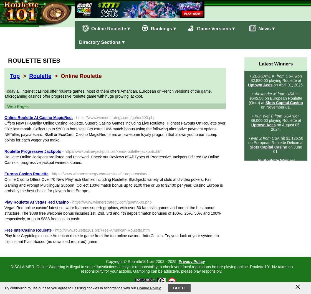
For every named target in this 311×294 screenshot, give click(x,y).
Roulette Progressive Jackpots (32, 151)
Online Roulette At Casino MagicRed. (38, 117)
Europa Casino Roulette (26, 174)
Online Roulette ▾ (106, 28)
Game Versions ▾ (211, 28)
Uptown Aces (260, 85)
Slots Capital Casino (284, 103)
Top (15, 76)
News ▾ (259, 28)
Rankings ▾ (158, 28)
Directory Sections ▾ (102, 42)
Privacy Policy (192, 261)
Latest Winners (276, 64)
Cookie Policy (149, 288)
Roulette (40, 76)
